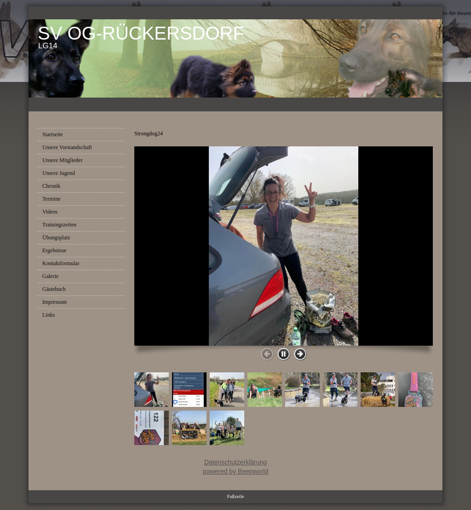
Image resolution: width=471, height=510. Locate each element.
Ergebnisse (54, 250)
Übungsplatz (56, 237)
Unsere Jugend (58, 173)
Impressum (54, 302)
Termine (51, 199)
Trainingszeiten (59, 224)
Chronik (51, 186)
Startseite (52, 134)
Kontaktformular (61, 263)
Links (48, 315)
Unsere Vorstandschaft (67, 147)
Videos (49, 212)
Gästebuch (54, 289)
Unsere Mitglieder (62, 160)
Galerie (50, 276)
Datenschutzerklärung (235, 462)
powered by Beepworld (235, 471)
